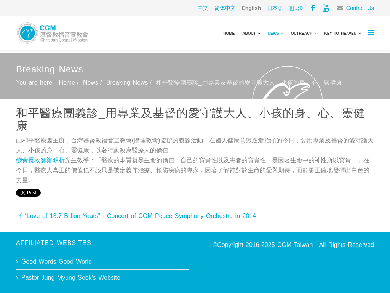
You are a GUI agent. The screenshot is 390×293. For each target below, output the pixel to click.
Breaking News (127, 82)
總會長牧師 (31, 160)
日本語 (275, 8)
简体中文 (225, 8)
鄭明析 (55, 160)
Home (229, 33)
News (273, 33)
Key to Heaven (340, 33)
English (251, 8)
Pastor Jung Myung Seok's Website (70, 277)
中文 (203, 8)
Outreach (302, 33)
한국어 (297, 8)
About (249, 33)
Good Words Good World (56, 261)
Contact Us (360, 8)
